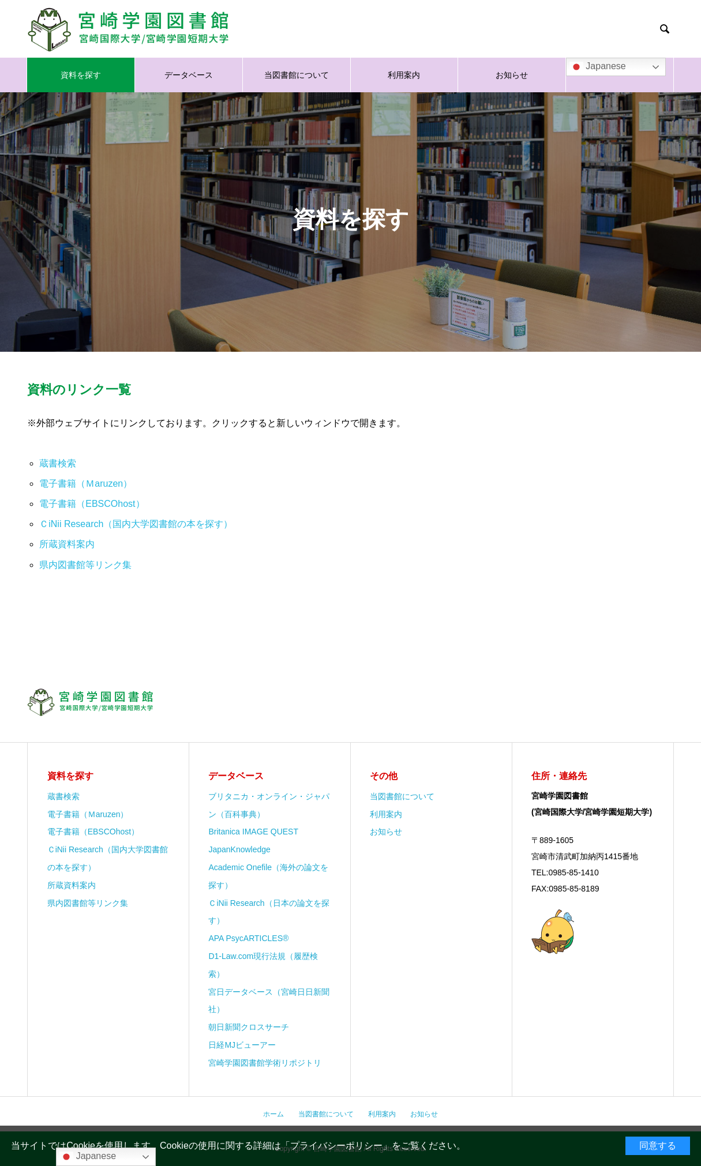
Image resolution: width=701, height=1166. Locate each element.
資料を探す (81, 75)
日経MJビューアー (242, 1045)
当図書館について (296, 75)
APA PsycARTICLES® (248, 938)
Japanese (597, 67)
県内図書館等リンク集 (85, 565)
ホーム (273, 1114)
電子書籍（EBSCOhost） (91, 504)
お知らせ (512, 75)
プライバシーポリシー (336, 1145)
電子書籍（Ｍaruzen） (85, 483)
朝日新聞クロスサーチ (248, 1027)
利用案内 (404, 75)
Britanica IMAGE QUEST (253, 831)
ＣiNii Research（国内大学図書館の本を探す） (136, 524)
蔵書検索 (57, 463)
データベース (188, 75)
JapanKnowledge (239, 849)
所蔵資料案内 (67, 544)
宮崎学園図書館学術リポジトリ (264, 1062)
